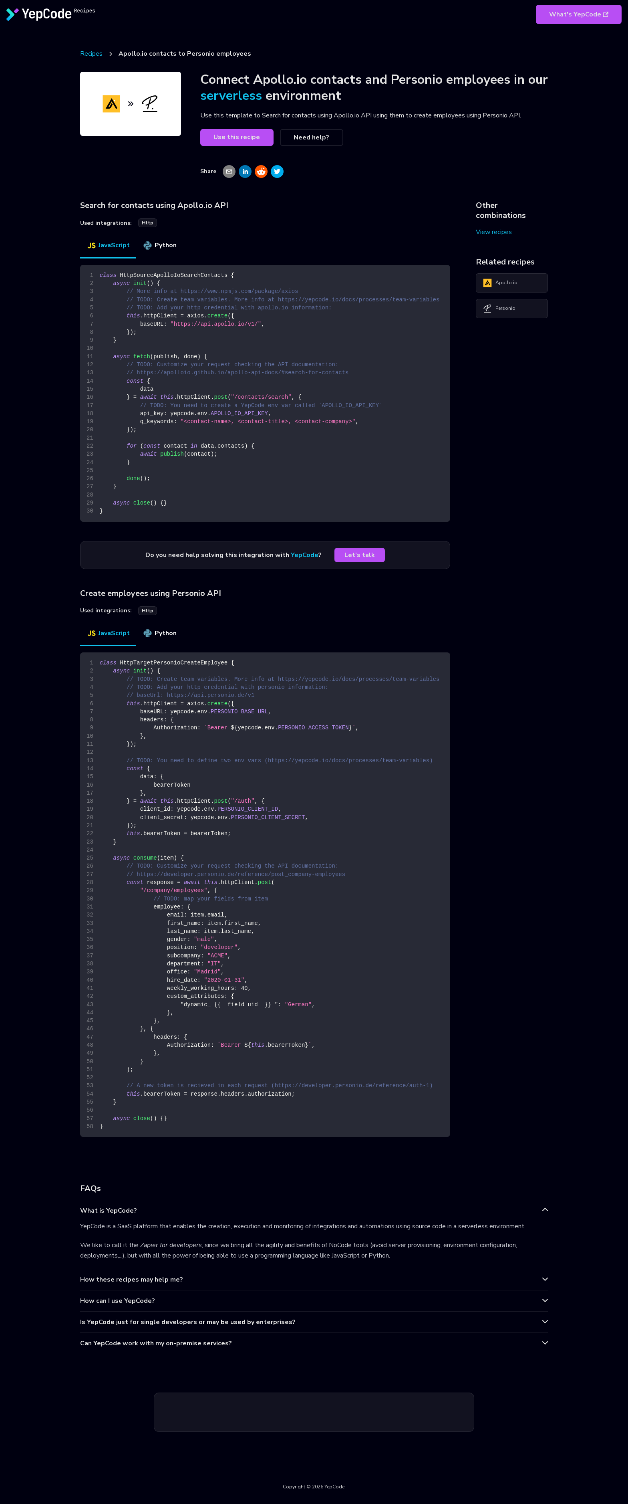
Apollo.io (500, 283)
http (147, 223)
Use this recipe (236, 137)
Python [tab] (160, 245)
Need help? (311, 137)
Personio (499, 308)
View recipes (494, 232)
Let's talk (359, 555)
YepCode (304, 555)
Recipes (91, 53)
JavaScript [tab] (108, 245)
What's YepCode (578, 14)
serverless (231, 95)
